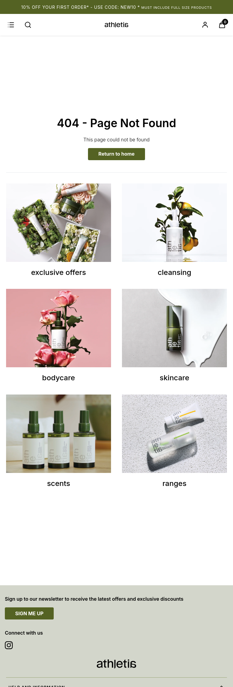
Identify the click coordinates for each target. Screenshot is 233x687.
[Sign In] (205, 24)
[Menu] (11, 24)
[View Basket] (222, 24)
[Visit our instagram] (9, 645)
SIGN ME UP (29, 613)
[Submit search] (28, 24)
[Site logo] (116, 24)
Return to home (116, 154)
